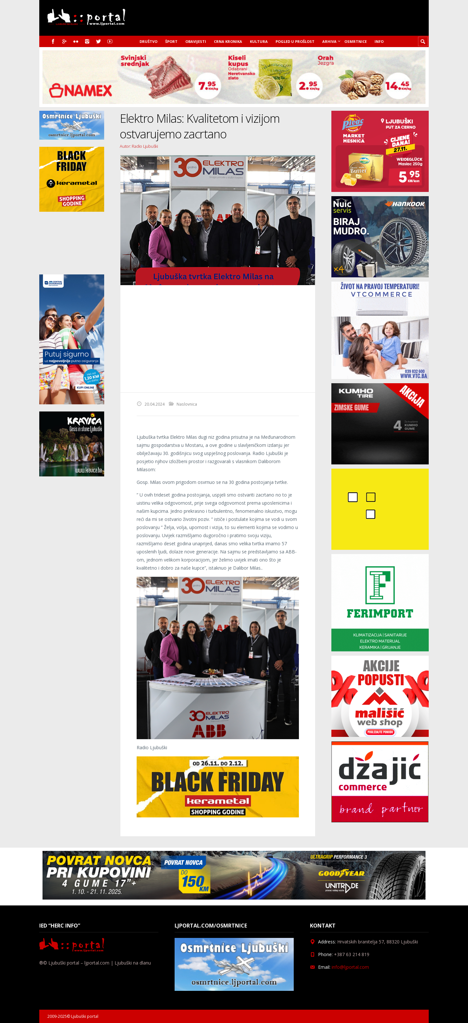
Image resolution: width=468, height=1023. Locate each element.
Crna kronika (228, 41)
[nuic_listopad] (380, 275)
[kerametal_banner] (218, 816)
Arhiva (329, 41)
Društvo (148, 41)
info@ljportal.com (350, 967)
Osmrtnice (355, 41)
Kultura (259, 41)
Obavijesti (195, 41)
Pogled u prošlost (295, 41)
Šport (171, 41)
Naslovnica (187, 404)
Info (379, 41)
